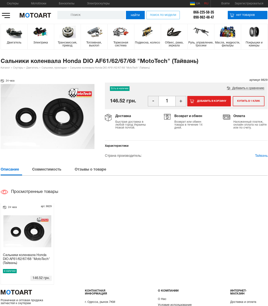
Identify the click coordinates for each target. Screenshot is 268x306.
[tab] (16, 169)
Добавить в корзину (211, 101)
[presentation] (16, 169)
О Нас (162, 299)
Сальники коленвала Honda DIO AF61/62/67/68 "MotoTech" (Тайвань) (26, 259)
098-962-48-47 (203, 17)
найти (135, 15)
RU (206, 3)
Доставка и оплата (243, 302)
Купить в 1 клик (248, 101)
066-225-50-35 (203, 12)
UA (195, 3)
